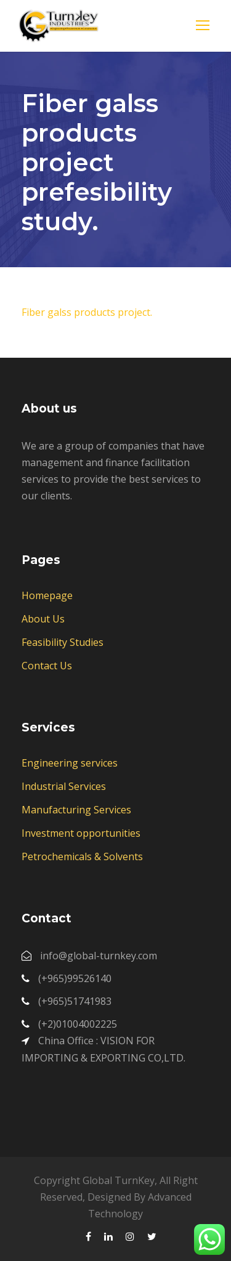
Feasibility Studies (62, 642)
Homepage (47, 595)
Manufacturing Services (76, 809)
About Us (43, 619)
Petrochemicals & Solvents (82, 856)
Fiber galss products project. (87, 312)
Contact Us (47, 665)
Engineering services (70, 763)
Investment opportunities (81, 833)
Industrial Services (64, 786)
